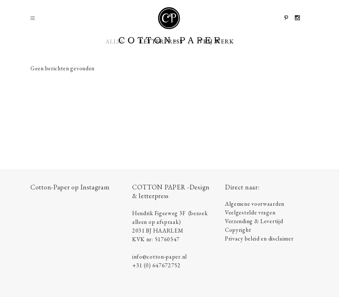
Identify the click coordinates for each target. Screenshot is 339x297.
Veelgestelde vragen (250, 212)
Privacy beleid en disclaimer (259, 238)
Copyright (238, 230)
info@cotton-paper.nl (159, 256)
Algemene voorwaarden (254, 204)
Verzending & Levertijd (254, 221)
